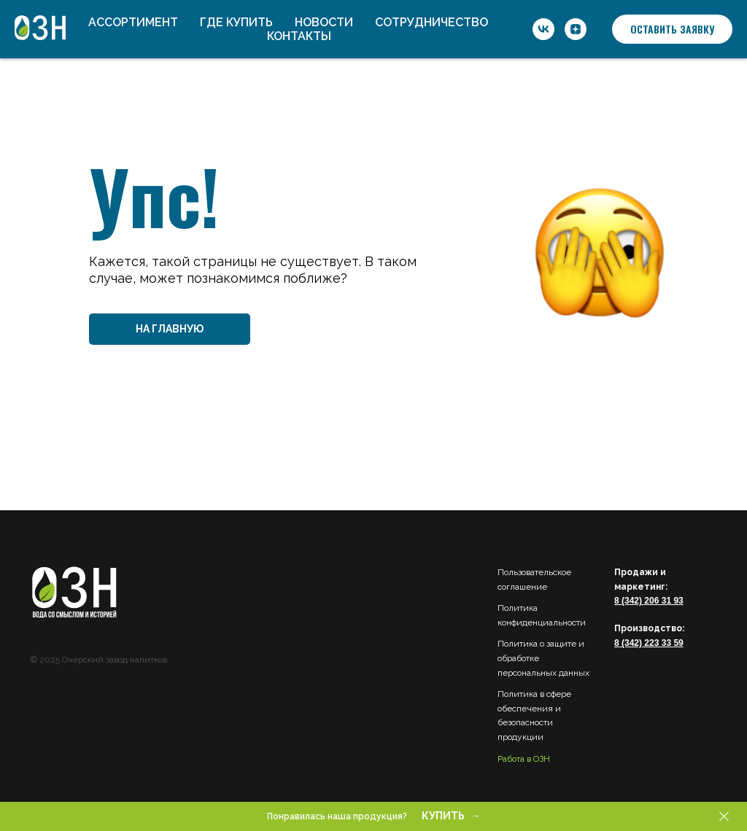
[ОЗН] (543, 29)
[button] (672, 29)
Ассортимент (133, 22)
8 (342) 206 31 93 (649, 601)
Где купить (236, 22)
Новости (324, 22)
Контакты (299, 36)
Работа (511, 759)
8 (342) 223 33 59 (649, 643)
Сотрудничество (431, 22)
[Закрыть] (724, 816)
